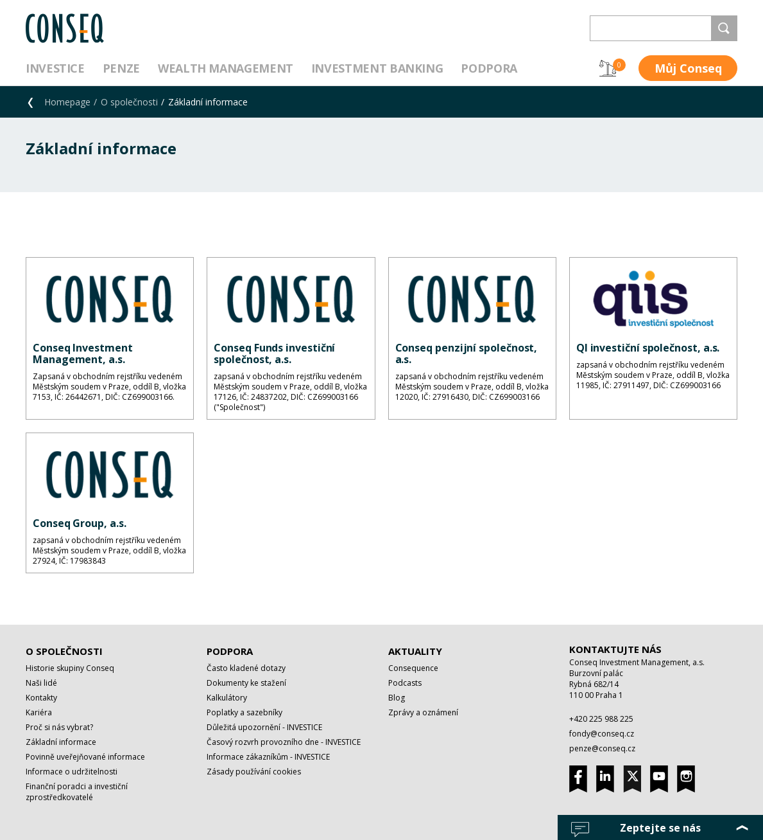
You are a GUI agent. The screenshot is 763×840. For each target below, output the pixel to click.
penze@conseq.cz (602, 748)
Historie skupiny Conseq (70, 668)
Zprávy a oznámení (423, 712)
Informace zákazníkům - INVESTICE (268, 756)
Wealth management (225, 68)
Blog (396, 697)
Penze (121, 68)
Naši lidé (41, 682)
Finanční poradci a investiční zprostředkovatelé (77, 792)
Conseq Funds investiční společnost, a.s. (274, 353)
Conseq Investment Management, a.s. (83, 353)
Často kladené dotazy (246, 668)
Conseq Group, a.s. (79, 523)
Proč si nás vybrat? (59, 727)
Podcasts (405, 682)
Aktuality (415, 651)
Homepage (67, 102)
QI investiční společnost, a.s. (648, 348)
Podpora (489, 68)
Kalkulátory (227, 697)
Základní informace (61, 742)
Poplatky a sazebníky (244, 712)
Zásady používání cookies (254, 771)
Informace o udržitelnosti (71, 771)
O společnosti (129, 102)
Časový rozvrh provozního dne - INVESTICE (284, 742)
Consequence (413, 668)
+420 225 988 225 (601, 718)
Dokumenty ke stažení (246, 682)
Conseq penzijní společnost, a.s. (466, 353)
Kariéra (39, 712)
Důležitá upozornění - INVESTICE (264, 727)
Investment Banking (377, 68)
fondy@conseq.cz (601, 733)
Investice (55, 68)
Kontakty (41, 697)
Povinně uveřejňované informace (85, 756)
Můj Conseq (688, 68)
